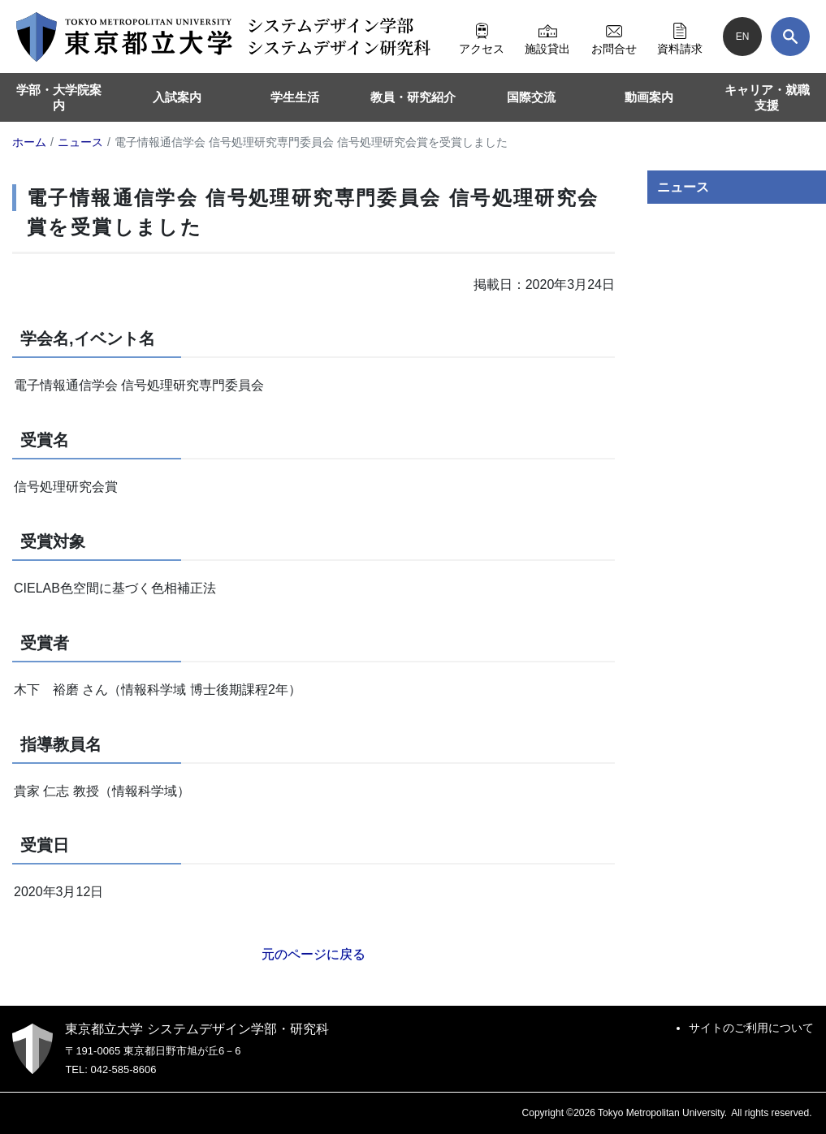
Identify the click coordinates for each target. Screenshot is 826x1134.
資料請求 (680, 36)
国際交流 (531, 97)
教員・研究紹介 (413, 97)
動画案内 (649, 97)
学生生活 (294, 97)
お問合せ (614, 36)
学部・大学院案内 (59, 98)
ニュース (683, 187)
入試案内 (177, 97)
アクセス (481, 36)
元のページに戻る (313, 954)
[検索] (790, 36)
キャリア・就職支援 (767, 98)
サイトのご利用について (751, 1027)
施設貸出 (547, 36)
